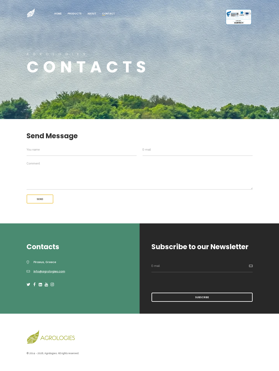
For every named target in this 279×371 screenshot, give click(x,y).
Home (58, 13)
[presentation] (181, 282)
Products (74, 13)
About (91, 13)
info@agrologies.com (49, 271)
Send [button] (40, 199)
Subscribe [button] (202, 297)
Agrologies (31, 13)
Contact (108, 13)
